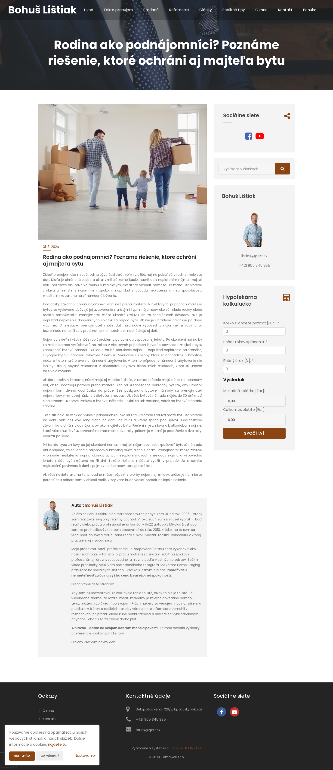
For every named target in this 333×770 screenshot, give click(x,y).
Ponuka (309, 10)
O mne (261, 10)
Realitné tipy (233, 10)
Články (205, 10)
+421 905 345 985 (151, 719)
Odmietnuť (50, 756)
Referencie (179, 10)
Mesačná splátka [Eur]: (244, 390)
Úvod (88, 10)
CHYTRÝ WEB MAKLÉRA (184, 748)
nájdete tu (57, 744)
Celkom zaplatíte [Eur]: (244, 409)
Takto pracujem (118, 10)
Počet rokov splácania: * (245, 342)
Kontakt (285, 10)
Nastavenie (84, 755)
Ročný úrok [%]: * (238, 360)
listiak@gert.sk (148, 729)
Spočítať (254, 433)
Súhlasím (22, 756)
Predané (151, 10)
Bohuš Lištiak (99, 505)
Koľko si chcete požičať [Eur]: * (251, 323)
